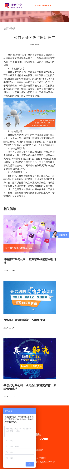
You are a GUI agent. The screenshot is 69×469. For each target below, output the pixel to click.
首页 (6, 28)
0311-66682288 (43, 5)
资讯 (13, 28)
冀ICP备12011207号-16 (45, 462)
